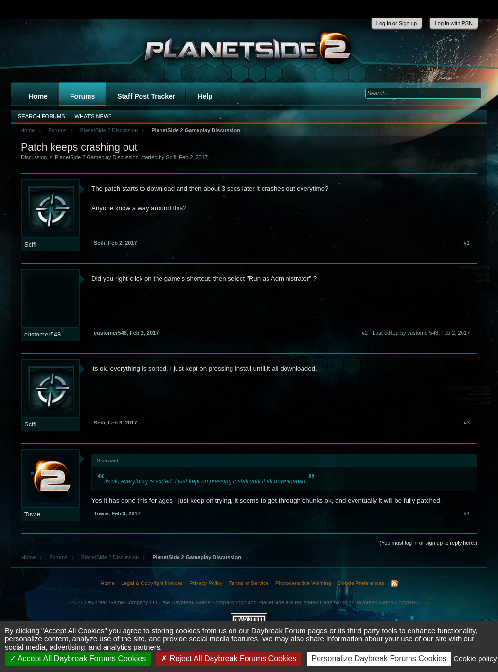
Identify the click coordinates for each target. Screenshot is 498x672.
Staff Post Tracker (146, 96)
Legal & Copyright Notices (152, 583)
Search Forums (41, 116)
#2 (365, 333)
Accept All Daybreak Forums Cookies (78, 658)
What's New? (93, 116)
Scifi (171, 157)
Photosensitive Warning (303, 583)
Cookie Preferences (361, 583)
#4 (467, 513)
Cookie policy (475, 658)
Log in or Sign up (396, 23)
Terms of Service (249, 583)
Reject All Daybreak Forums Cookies (228, 658)
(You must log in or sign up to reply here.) (428, 543)
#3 (467, 422)
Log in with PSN (454, 23)
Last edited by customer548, (421, 333)
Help (204, 96)
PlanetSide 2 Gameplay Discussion (97, 157)
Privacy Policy (205, 583)
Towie (32, 514)
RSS (394, 583)
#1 (467, 243)
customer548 (42, 334)
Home (38, 96)
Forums (82, 96)
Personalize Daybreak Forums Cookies (379, 658)
